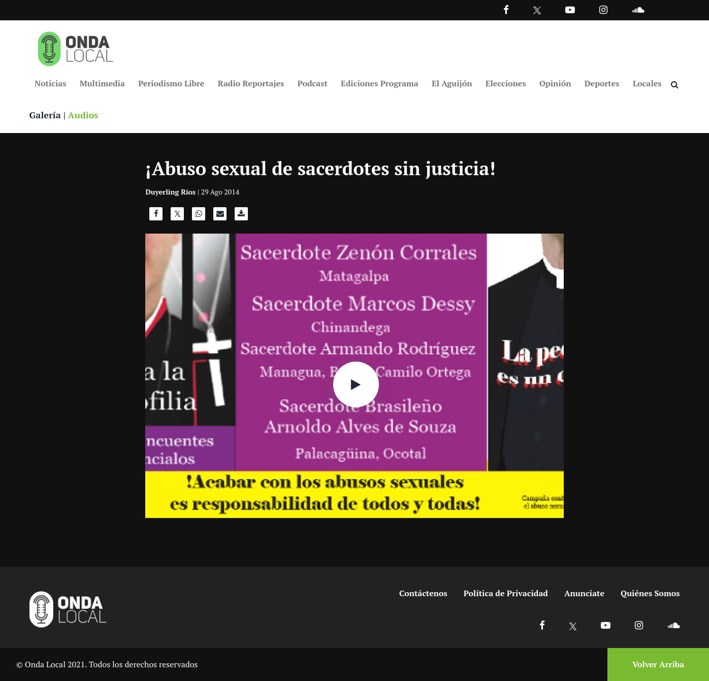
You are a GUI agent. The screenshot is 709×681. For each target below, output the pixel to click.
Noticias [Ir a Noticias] (50, 83)
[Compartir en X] (177, 216)
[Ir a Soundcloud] (673, 625)
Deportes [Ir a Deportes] (602, 83)
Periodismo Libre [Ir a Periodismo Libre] (171, 83)
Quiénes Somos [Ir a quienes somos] (650, 593)
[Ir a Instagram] (603, 9)
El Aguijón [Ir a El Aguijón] (452, 83)
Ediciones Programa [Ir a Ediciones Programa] (379, 83)
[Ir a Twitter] (537, 10)
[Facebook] (506, 9)
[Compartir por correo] (220, 216)
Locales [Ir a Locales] (647, 83)
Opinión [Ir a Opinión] (555, 83)
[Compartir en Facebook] (156, 216)
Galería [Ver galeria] (45, 115)
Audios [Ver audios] (83, 115)
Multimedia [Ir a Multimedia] (102, 83)
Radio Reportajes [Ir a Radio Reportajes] (251, 83)
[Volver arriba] (655, 664)
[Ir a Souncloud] (638, 9)
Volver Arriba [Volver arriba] (658, 664)
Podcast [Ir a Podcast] (313, 83)
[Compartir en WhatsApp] (198, 216)
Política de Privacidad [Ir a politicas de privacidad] (506, 593)
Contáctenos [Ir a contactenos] (423, 593)
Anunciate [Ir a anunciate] (584, 593)
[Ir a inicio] (75, 46)
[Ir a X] (573, 625)
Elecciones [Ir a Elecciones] (506, 83)
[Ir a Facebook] (542, 625)
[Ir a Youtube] (570, 9)
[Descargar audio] (241, 216)
